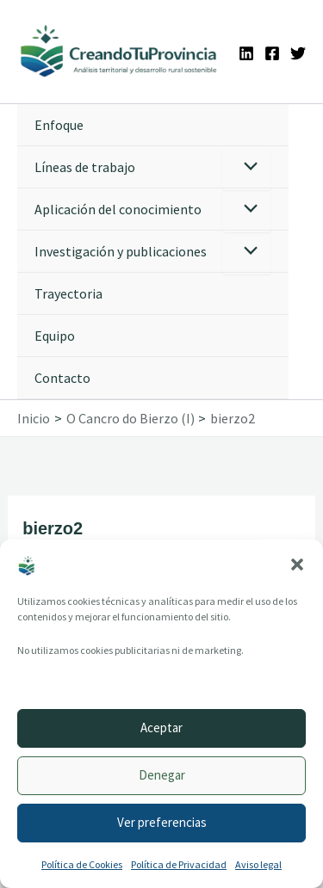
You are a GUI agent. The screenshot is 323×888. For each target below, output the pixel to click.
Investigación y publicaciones (120, 251)
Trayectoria (68, 293)
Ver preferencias (162, 822)
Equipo (54, 335)
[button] (297, 564)
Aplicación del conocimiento (118, 209)
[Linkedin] (246, 53)
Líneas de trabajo (84, 167)
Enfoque (59, 124)
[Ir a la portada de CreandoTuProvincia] (119, 51)
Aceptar (161, 727)
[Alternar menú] (246, 168)
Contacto (62, 377)
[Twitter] (298, 53)
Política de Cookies (81, 864)
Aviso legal (258, 864)
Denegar (162, 775)
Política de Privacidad (179, 864)
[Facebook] (272, 53)
